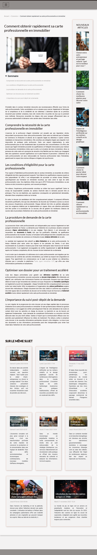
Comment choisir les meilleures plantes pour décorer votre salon (81, 97)
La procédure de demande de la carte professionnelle (24, 89)
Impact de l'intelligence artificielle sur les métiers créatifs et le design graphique (81, 135)
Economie (14, 16)
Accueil (6, 16)
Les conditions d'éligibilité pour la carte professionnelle (24, 85)
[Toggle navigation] (6, 4)
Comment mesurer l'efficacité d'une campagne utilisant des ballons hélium (24, 497)
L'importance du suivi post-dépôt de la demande (22, 98)
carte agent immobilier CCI (44, 261)
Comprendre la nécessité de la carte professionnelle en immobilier (28, 81)
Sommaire (13, 76)
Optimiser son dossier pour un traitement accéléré (23, 94)
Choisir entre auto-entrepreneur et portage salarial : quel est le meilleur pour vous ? (82, 59)
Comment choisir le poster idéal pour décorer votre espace (81, 172)
